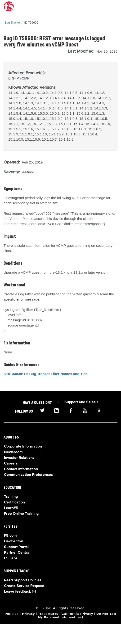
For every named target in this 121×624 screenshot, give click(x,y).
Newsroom (13, 452)
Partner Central (17, 553)
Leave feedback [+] (20, 592)
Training (11, 497)
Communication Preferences (28, 475)
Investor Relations (19, 458)
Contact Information (21, 469)
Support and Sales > (81, 402)
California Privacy (77, 614)
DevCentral (13, 541)
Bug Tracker (12, 22)
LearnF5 (11, 508)
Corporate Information (23, 446)
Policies (12, 614)
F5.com (10, 536)
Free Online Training (21, 514)
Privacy (28, 614)
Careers (11, 463)
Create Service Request (24, 586)
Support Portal (16, 547)
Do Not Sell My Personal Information (77, 615)
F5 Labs (11, 558)
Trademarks (48, 614)
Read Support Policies (22, 580)
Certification (14, 502)
